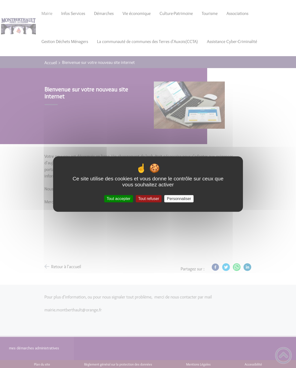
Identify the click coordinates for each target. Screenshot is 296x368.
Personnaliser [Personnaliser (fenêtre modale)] (179, 199)
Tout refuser (148, 199)
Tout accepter (119, 199)
